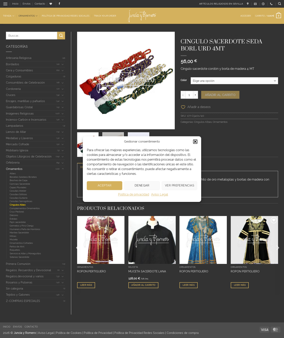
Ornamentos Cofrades (21, 243)
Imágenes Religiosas (20, 113)
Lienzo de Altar (16, 131)
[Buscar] (279, 4)
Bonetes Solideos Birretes (23, 177)
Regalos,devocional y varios (25, 276)
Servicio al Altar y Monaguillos (25, 253)
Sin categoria (14, 288)
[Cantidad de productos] (189, 95)
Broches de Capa (18, 180)
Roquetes (15, 250)
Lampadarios (14, 125)
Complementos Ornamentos (25, 208)
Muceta (14, 239)
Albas (13, 173)
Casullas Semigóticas (21, 201)
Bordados (12, 64)
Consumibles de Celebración (25, 82)
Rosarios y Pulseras (19, 282)
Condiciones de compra (183, 332)
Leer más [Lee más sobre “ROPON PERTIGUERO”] (86, 285)
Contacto (40, 3)
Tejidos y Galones (18, 294)
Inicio (15, 3)
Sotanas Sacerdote (19, 257)
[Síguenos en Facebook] (59, 3)
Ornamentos (28, 16)
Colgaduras (13, 76)
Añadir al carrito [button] (143, 285)
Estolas (13, 218)
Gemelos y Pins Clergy (22, 225)
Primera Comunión (18, 263)
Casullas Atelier (18, 190)
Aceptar (104, 185)
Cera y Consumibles (19, 70)
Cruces (10, 95)
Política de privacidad (133, 194)
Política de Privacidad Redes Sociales (65, 15)
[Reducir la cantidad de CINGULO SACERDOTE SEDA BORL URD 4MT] (183, 95)
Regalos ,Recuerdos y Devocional (28, 270)
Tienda (8, 16)
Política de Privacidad (98, 332)
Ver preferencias (179, 185)
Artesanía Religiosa (18, 58)
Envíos (26, 3)
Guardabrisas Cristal (19, 107)
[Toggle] (62, 64)
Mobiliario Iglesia (17, 150)
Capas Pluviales (18, 187)
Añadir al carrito (220, 95)
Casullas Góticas (18, 194)
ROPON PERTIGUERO (91, 271)
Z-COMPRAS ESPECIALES (23, 301)
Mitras (13, 236)
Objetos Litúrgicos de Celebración (28, 156)
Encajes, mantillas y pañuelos (25, 101)
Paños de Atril (17, 246)
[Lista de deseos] (51, 3)
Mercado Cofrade (17, 144)
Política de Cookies (69, 332)
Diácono (14, 215)
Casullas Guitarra (18, 197)
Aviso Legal (159, 194)
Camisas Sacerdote (20, 184)
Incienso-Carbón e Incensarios (26, 119)
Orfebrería (13, 162)
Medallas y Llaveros (19, 138)
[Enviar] (61, 35)
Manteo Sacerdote (19, 232)
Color (184, 80)
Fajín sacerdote (18, 222)
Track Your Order (105, 15)
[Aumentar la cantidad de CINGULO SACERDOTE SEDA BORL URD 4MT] (195, 95)
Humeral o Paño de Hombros (25, 229)
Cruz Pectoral (17, 211)
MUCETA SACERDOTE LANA (147, 271)
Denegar (142, 185)
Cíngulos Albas (17, 204)
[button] (195, 141)
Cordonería (13, 88)
